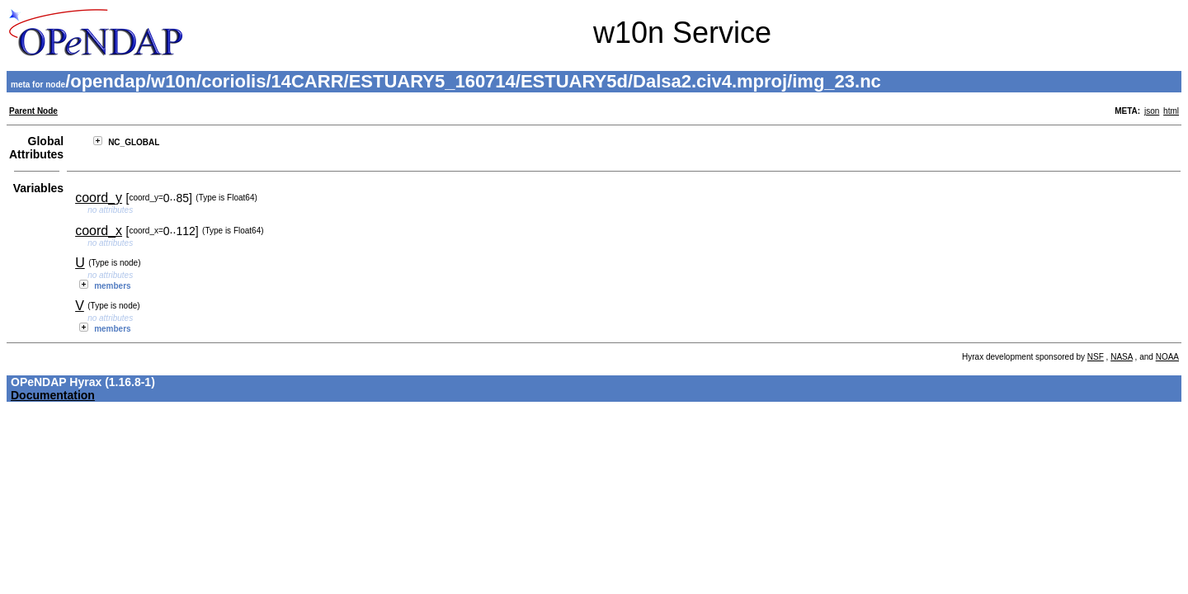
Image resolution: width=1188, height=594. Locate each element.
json (1151, 111)
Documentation (53, 395)
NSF (1095, 356)
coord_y (98, 198)
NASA (1121, 356)
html (1171, 111)
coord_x (98, 231)
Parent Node (33, 111)
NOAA (1167, 356)
